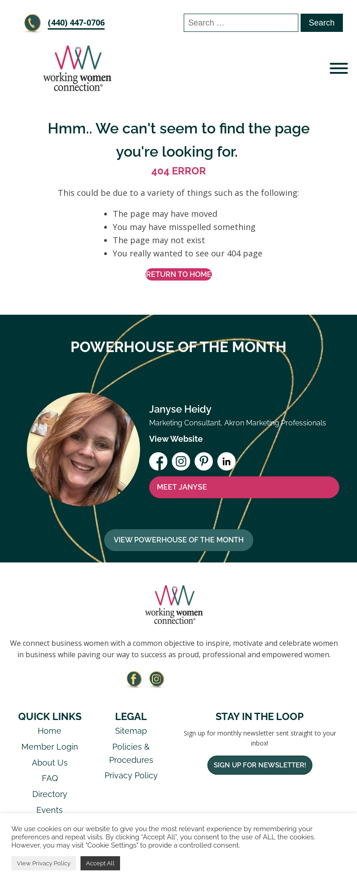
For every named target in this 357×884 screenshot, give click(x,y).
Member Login (49, 746)
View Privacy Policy (43, 863)
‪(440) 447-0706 (76, 22)
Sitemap (131, 731)
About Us (50, 762)
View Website (176, 439)
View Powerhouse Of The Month (179, 540)
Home (49, 731)
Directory (49, 794)
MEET (182, 487)
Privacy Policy (131, 775)
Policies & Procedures (131, 753)
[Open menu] (339, 68)
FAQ (50, 778)
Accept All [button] (100, 863)
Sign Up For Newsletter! (260, 765)
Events (49, 810)
